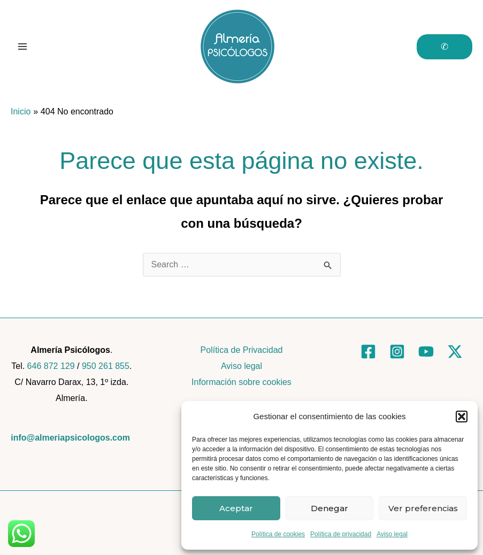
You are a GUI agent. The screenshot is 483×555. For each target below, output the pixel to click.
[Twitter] (455, 351)
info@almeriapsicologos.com (70, 437)
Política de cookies (278, 534)
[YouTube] (426, 351)
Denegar (329, 508)
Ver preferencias (423, 508)
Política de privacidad (340, 534)
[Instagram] (397, 351)
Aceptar (236, 508)
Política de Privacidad (242, 349)
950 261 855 (105, 366)
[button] (461, 416)
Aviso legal (392, 534)
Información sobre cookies (241, 382)
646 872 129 (51, 366)
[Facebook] (368, 351)
